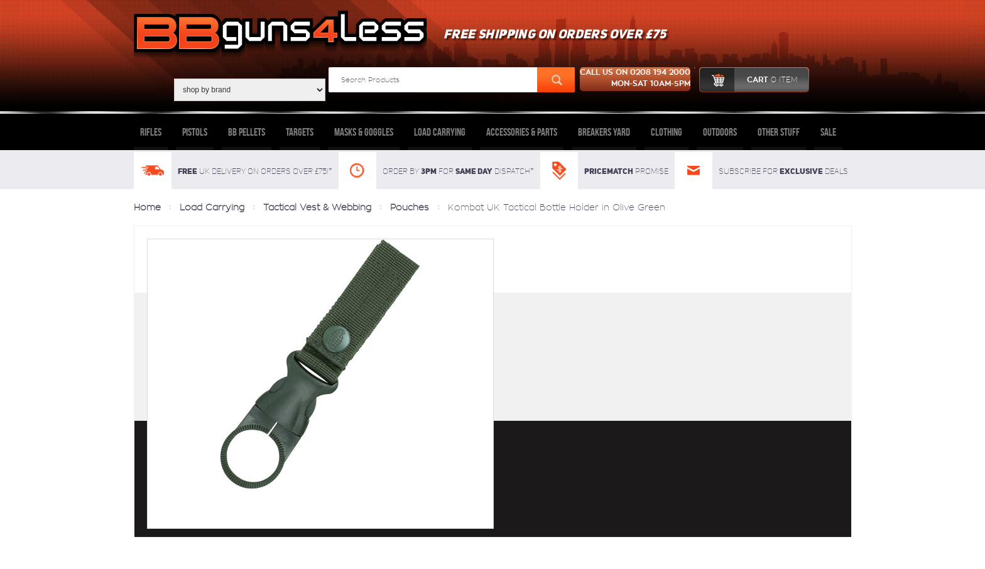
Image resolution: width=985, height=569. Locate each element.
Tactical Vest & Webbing (317, 207)
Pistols (194, 132)
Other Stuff (779, 132)
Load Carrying (439, 132)
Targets (299, 132)
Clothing (666, 132)
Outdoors (720, 132)
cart (748, 80)
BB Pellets (246, 132)
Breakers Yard (604, 132)
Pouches (409, 207)
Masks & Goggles (363, 132)
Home (147, 207)
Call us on (635, 79)
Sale (828, 132)
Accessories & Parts (521, 132)
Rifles (150, 132)
